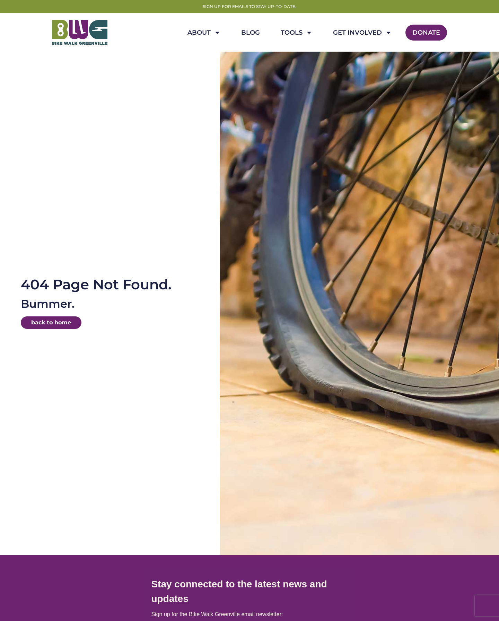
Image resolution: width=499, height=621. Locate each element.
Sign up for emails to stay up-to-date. (249, 6)
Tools (296, 32)
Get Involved (362, 32)
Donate (426, 32)
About (203, 32)
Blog (250, 32)
